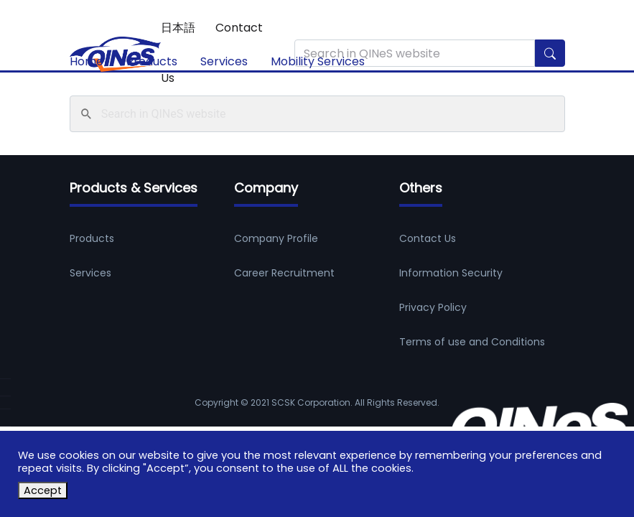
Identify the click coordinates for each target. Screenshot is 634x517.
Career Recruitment (284, 273)
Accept (43, 490)
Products (151, 61)
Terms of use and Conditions (472, 342)
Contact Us (427, 238)
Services (224, 61)
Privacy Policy (433, 307)
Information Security (451, 273)
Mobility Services (318, 61)
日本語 (178, 27)
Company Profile (276, 238)
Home (86, 61)
